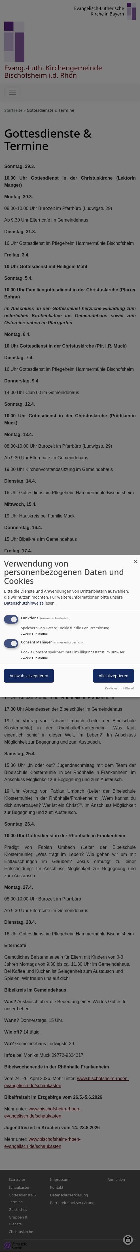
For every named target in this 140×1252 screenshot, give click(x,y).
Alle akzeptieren (113, 676)
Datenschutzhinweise (24, 603)
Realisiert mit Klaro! (119, 688)
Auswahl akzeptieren (29, 676)
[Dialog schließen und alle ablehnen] (135, 558)
